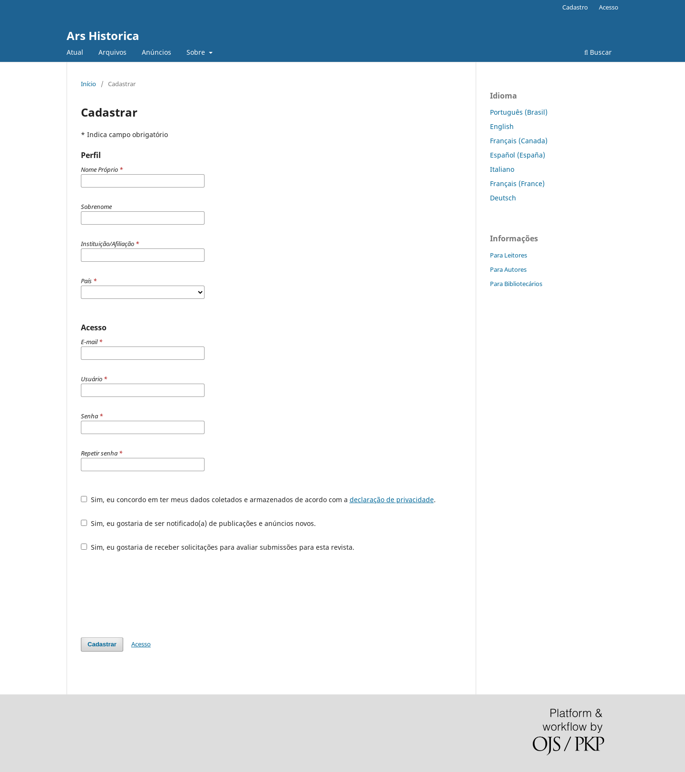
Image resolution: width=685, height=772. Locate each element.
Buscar (598, 52)
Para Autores (508, 269)
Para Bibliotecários (516, 283)
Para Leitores (508, 255)
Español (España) (517, 154)
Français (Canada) (519, 140)
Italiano (502, 169)
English (502, 126)
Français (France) (517, 183)
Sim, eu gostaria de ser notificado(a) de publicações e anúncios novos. (198, 523)
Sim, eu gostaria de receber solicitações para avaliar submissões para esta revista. (217, 547)
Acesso (608, 7)
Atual (75, 52)
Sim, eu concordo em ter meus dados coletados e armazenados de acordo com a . (258, 499)
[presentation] (153, 594)
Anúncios (156, 52)
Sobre (196, 52)
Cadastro (575, 7)
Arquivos (112, 52)
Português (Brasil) (519, 112)
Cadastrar (102, 644)
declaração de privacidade (392, 499)
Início (88, 83)
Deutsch (503, 197)
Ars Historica (103, 35)
